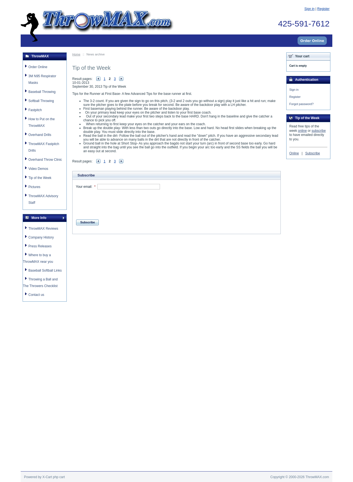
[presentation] (118, 203)
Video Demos (38, 169)
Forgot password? (301, 104)
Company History (41, 237)
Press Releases (40, 246)
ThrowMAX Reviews (43, 229)
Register (295, 97)
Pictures (34, 187)
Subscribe (312, 154)
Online (294, 154)
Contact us (36, 295)
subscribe (319, 131)
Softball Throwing (41, 101)
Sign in (294, 89)
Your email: (84, 187)
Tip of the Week (39, 178)
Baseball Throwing (42, 92)
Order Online (37, 67)
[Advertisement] (176, 258)
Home (76, 54)
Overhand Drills (39, 135)
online (302, 131)
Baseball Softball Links (45, 270)
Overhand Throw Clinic (45, 160)
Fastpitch (35, 110)
